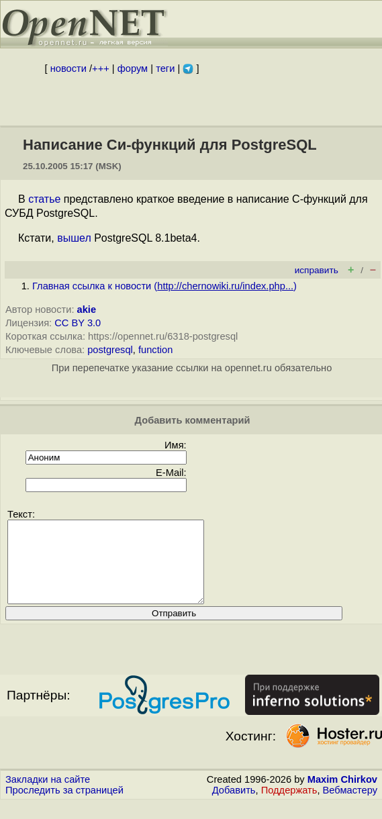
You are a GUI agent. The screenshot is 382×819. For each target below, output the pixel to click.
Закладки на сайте (47, 795)
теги (165, 68)
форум (132, 68)
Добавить (234, 806)
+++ (100, 68)
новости (68, 68)
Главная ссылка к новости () (164, 286)
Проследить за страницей (64, 806)
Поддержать (289, 806)
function (155, 349)
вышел (74, 238)
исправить (316, 270)
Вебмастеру (350, 806)
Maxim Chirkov (342, 795)
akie (87, 309)
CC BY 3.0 (77, 323)
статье (44, 199)
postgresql (110, 349)
